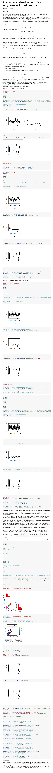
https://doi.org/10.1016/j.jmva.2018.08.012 (13, 771)
